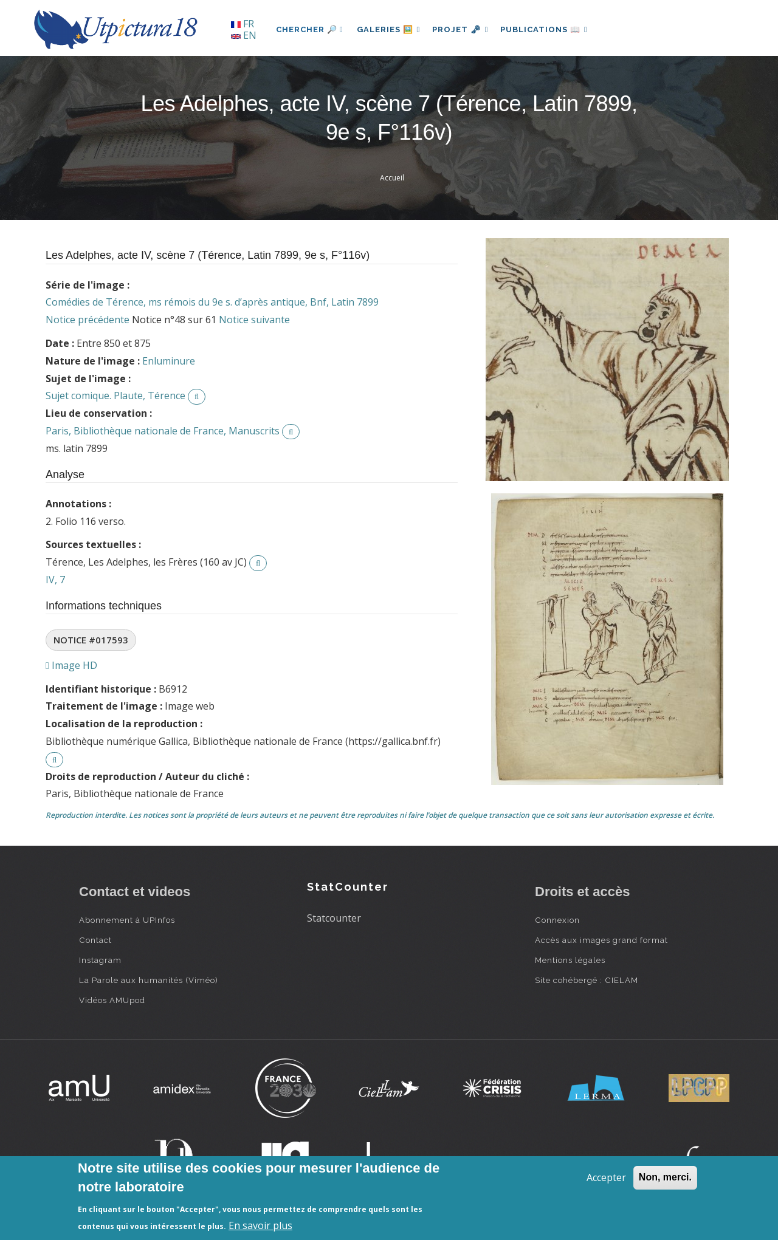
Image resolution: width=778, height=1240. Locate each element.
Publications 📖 (550, 29)
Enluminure (168, 361)
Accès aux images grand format (601, 940)
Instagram (100, 960)
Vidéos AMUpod (112, 1000)
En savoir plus (260, 1225)
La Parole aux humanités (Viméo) (148, 980)
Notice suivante (254, 319)
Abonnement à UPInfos (127, 920)
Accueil (392, 178)
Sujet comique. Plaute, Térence (115, 395)
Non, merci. (665, 1177)
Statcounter (334, 918)
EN (243, 35)
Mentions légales (570, 960)
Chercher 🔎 (309, 29)
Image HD (71, 665)
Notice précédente (87, 319)
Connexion (557, 920)
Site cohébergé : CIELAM (586, 980)
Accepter (606, 1177)
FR (242, 23)
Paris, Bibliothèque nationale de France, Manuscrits (163, 430)
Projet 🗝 (464, 29)
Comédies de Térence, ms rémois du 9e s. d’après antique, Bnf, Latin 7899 (212, 302)
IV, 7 (55, 579)
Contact (95, 940)
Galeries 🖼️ (390, 29)
